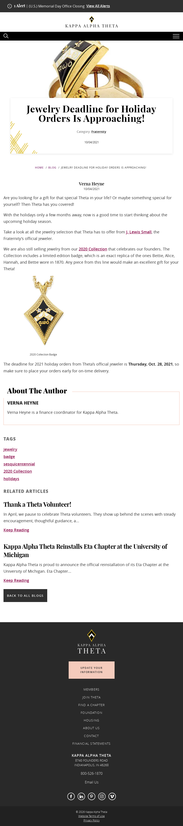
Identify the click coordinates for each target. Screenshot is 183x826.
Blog (52, 167)
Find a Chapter (91, 705)
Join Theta (91, 697)
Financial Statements (91, 744)
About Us (91, 728)
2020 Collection (93, 249)
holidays (11, 479)
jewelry (10, 449)
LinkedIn (81, 796)
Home (39, 167)
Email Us (91, 782)
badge (9, 457)
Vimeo (112, 796)
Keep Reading (16, 530)
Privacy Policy (92, 820)
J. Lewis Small (139, 231)
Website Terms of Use (91, 816)
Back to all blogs (25, 595)
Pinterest (91, 796)
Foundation (91, 713)
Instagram (102, 796)
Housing (91, 720)
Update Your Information (91, 670)
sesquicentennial (19, 464)
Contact (91, 736)
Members (91, 689)
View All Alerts (98, 6)
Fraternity (98, 132)
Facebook (71, 796)
